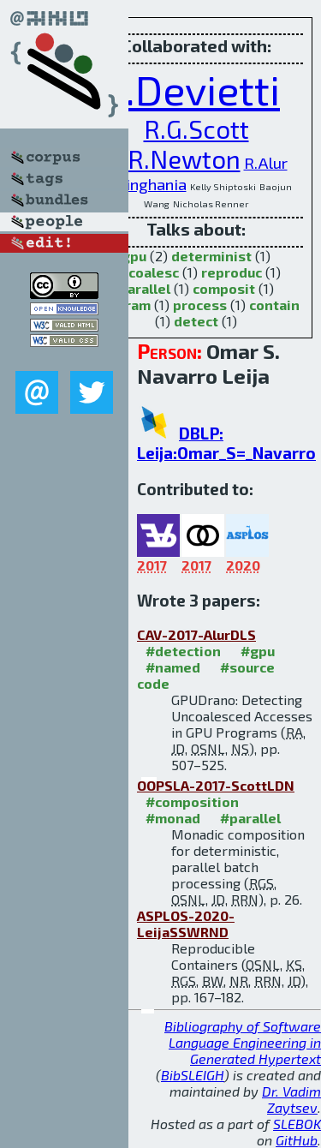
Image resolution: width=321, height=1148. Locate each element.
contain (274, 304)
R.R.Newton (173, 159)
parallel (144, 288)
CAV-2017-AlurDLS (196, 634)
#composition (192, 801)
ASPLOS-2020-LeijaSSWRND (186, 923)
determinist (211, 256)
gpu (134, 256)
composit (224, 288)
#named (173, 667)
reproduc (231, 272)
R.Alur (266, 162)
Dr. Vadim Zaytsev (291, 1099)
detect (196, 321)
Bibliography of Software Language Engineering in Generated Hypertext (242, 1042)
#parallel (250, 818)
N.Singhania (144, 184)
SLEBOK (297, 1123)
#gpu (258, 651)
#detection (183, 651)
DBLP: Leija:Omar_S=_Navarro (226, 443)
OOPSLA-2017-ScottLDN (215, 785)
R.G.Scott (196, 129)
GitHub (297, 1140)
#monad (173, 818)
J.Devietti (196, 89)
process (200, 304)
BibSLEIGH (192, 1075)
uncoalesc (145, 272)
